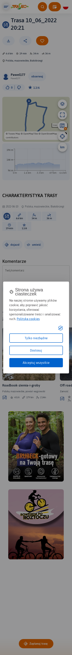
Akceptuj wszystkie (36, 362)
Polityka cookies (28, 319)
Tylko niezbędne (36, 338)
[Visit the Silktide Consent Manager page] (60, 328)
